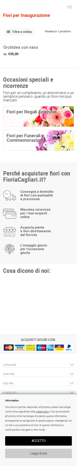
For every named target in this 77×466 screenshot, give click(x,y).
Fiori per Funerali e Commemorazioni (25, 138)
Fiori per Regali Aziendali (32, 111)
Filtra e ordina (19, 32)
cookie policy (42, 411)
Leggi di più (38, 453)
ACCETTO (39, 441)
